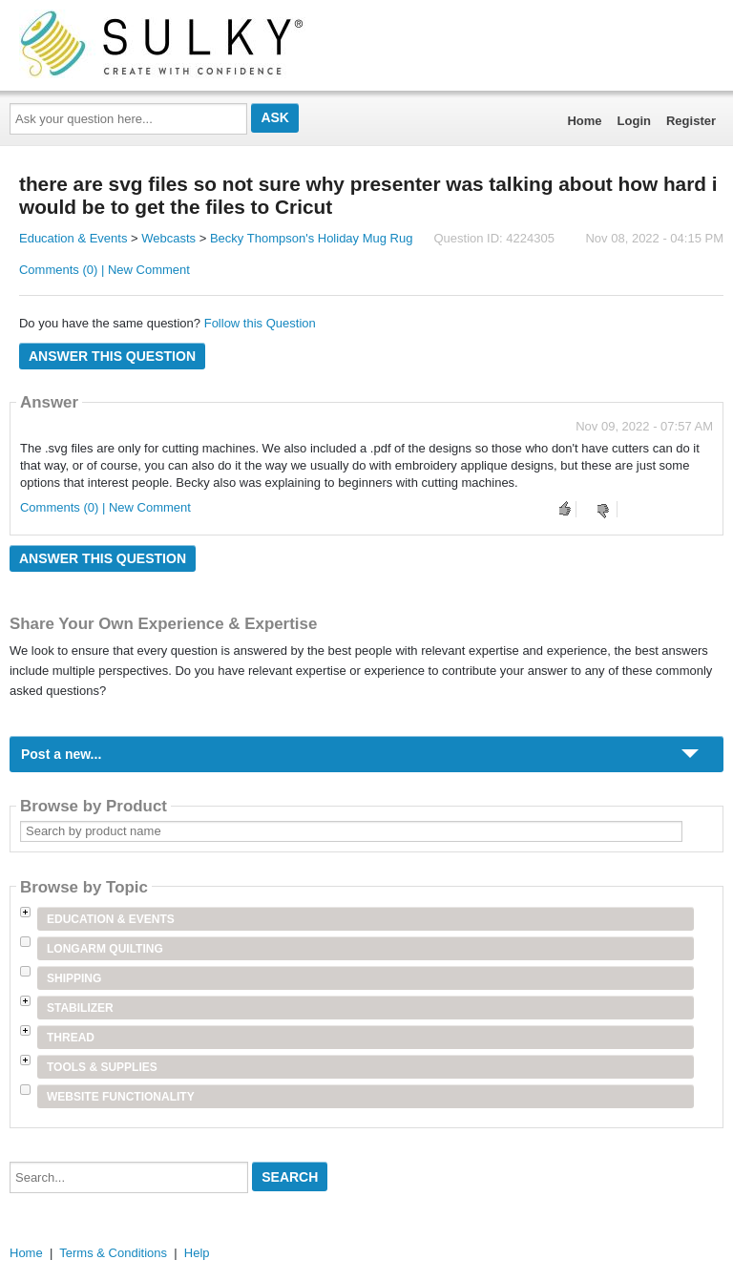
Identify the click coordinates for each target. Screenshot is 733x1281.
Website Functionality (121, 1096)
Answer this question (112, 356)
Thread (70, 1037)
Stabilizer (80, 1008)
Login (634, 121)
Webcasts (168, 238)
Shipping (74, 978)
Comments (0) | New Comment (104, 269)
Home (584, 121)
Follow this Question (260, 323)
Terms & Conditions (113, 1253)
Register (691, 121)
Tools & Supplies (102, 1067)
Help (197, 1253)
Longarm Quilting (105, 949)
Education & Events (73, 238)
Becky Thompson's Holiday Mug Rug (311, 238)
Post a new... (61, 754)
